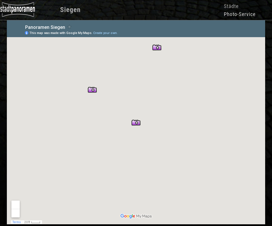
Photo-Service (239, 14)
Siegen (70, 10)
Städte (231, 6)
